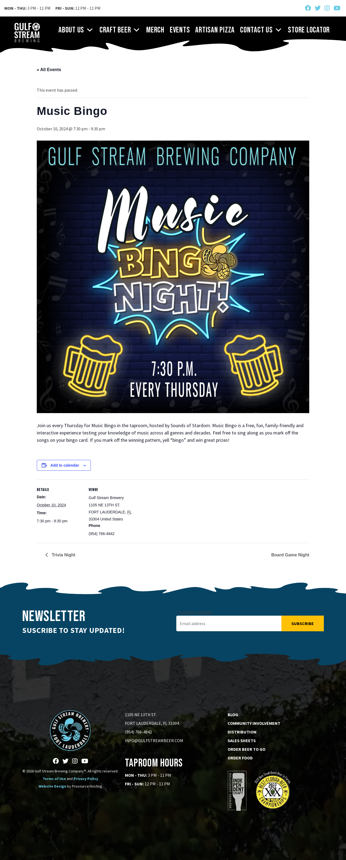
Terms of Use (54, 778)
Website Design (52, 786)
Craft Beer (120, 30)
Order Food (240, 758)
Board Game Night (290, 555)
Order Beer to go (246, 749)
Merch (155, 30)
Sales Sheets (242, 740)
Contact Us (261, 30)
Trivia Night (63, 555)
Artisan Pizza (215, 30)
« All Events (49, 69)
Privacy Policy (86, 778)
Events (180, 30)
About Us (76, 30)
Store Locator (309, 30)
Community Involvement (254, 723)
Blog (233, 714)
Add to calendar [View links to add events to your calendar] (65, 465)
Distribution (242, 732)
